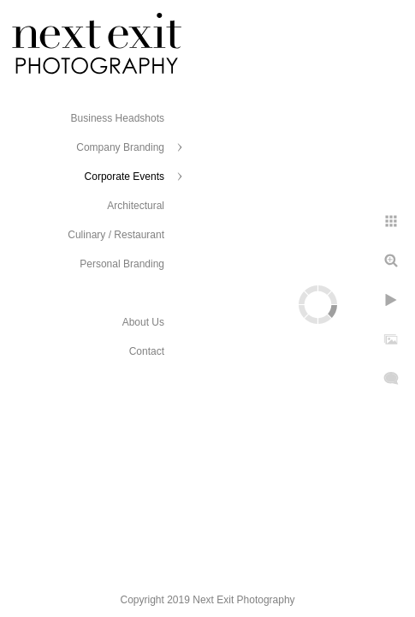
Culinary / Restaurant (116, 235)
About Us (143, 322)
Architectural (135, 206)
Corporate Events (124, 177)
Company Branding (120, 147)
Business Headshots (117, 118)
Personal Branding (122, 264)
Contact (146, 351)
